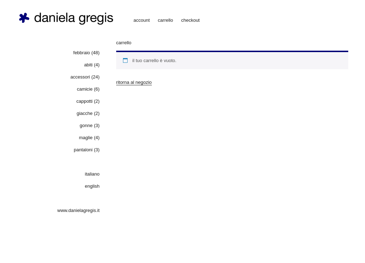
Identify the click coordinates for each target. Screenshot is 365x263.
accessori (80, 77)
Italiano (92, 174)
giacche (85, 113)
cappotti (84, 101)
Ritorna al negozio (134, 82)
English (92, 186)
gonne (86, 125)
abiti (88, 64)
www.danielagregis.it (78, 210)
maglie (85, 137)
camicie (85, 89)
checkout (190, 20)
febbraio (81, 52)
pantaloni (83, 149)
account (142, 20)
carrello (165, 20)
